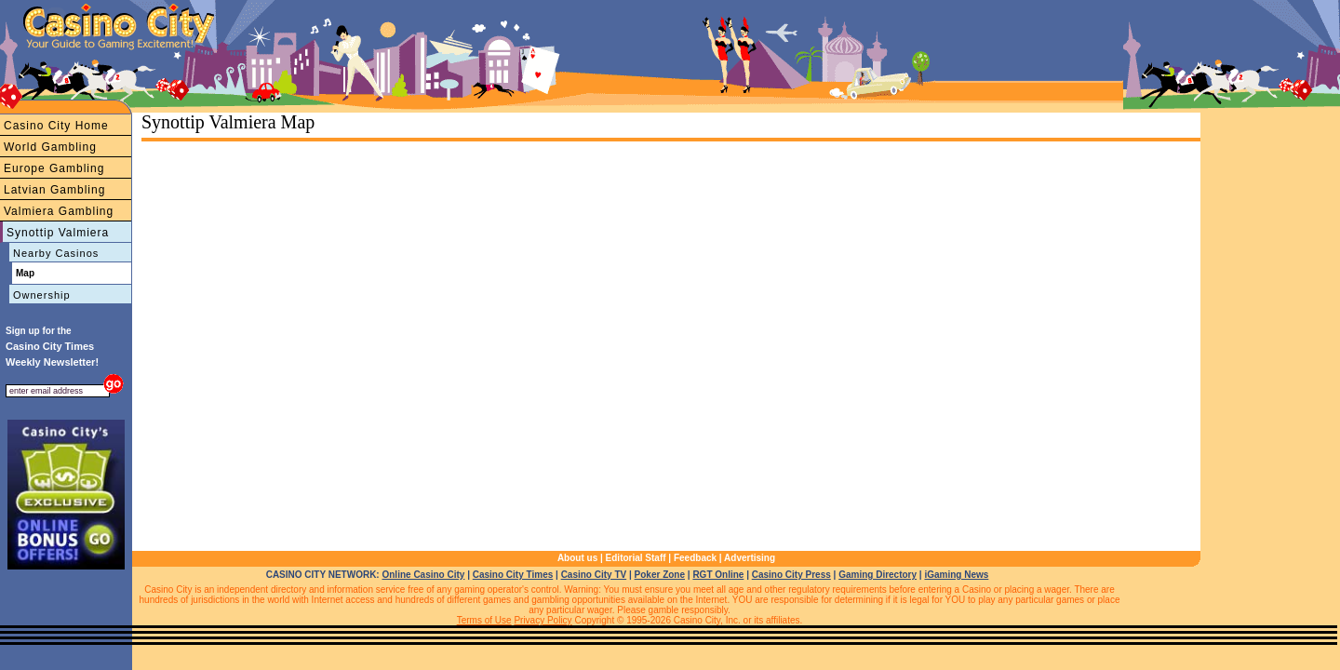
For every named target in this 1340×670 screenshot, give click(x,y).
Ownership (42, 295)
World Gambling (50, 147)
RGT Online (718, 575)
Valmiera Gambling (59, 211)
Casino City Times (513, 575)
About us (577, 558)
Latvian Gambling (54, 189)
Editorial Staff (636, 558)
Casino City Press (791, 575)
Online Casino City (423, 575)
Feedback (695, 558)
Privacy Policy (542, 620)
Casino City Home (56, 125)
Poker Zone (660, 575)
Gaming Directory (877, 575)
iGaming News (956, 575)
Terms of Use (484, 620)
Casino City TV (594, 575)
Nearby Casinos (56, 253)
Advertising (749, 558)
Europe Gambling (54, 168)
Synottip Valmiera (58, 232)
